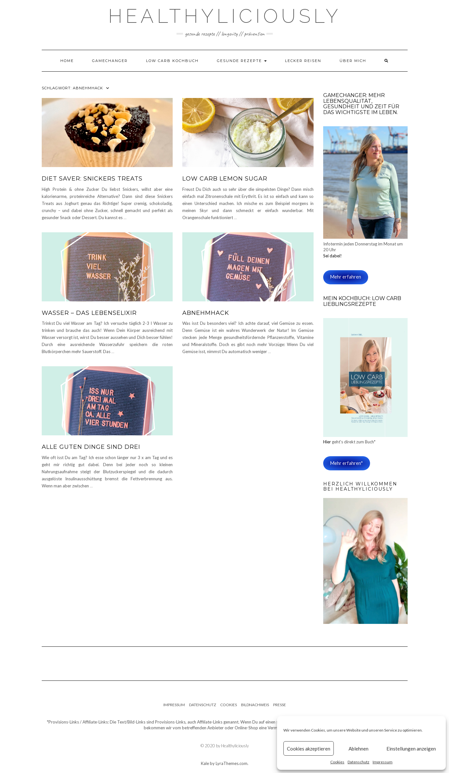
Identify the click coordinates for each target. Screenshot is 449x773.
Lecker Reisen (303, 60)
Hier (327, 441)
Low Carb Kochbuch (172, 60)
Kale (205, 763)
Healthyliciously (224, 16)
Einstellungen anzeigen (411, 748)
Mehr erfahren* (346, 463)
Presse (279, 704)
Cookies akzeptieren (308, 748)
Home (67, 60)
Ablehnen (358, 748)
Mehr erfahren (345, 277)
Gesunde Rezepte (242, 60)
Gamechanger (110, 60)
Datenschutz (358, 762)
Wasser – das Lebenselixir (89, 312)
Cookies (337, 762)
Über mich (353, 60)
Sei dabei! (332, 255)
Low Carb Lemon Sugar (224, 178)
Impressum (383, 762)
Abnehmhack (205, 312)
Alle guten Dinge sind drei (91, 446)
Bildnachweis (255, 704)
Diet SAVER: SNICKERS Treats (92, 178)
